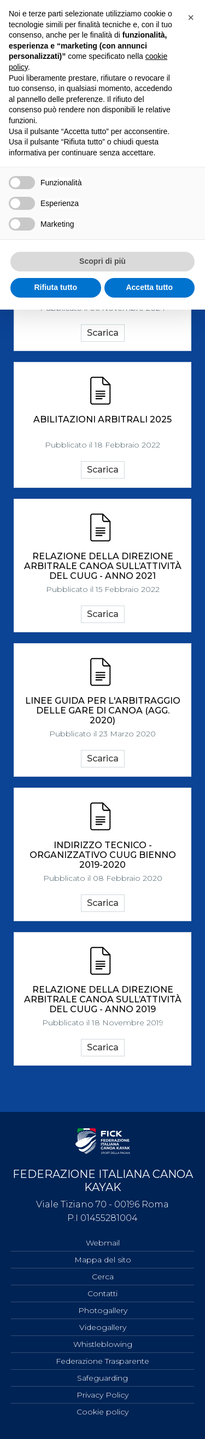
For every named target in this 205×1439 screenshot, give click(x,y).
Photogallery (102, 1310)
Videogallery (102, 1327)
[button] (191, 17)
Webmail (103, 1243)
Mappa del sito (102, 1260)
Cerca (103, 1276)
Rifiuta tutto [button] (55, 287)
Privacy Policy (102, 1395)
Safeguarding (102, 1378)
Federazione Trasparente (102, 1361)
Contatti (102, 1293)
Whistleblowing (102, 1344)
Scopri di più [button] (102, 261)
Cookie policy (102, 1412)
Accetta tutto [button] (149, 287)
